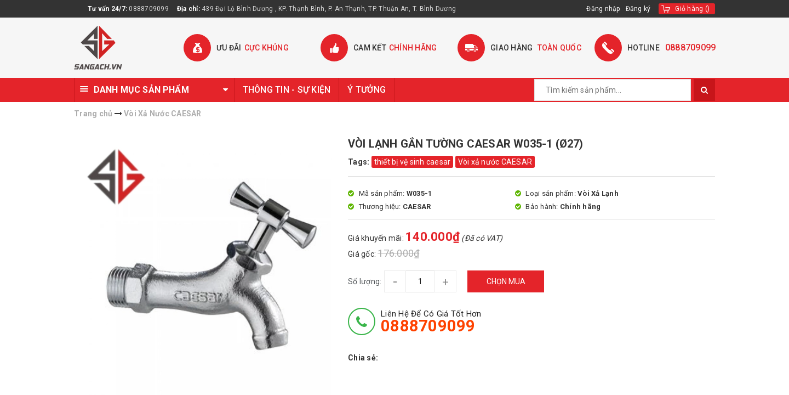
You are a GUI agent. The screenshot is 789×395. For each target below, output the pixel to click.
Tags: (359, 161)
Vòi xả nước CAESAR (495, 161)
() (692, 9)
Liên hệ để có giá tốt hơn (431, 321)
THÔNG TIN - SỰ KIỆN (287, 89)
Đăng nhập (603, 9)
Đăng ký (638, 9)
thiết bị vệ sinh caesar (412, 161)
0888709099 (149, 9)
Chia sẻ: (363, 357)
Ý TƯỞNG (366, 89)
